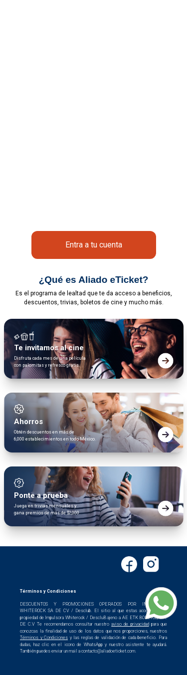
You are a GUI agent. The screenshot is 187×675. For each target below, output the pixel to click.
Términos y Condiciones (44, 637)
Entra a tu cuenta (93, 244)
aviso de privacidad (130, 624)
